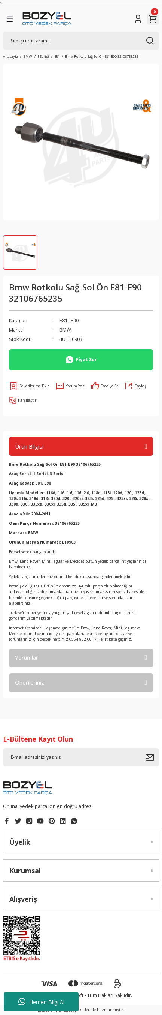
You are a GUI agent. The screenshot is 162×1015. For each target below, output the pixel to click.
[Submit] (152, 757)
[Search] (81, 41)
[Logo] (46, 19)
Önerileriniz (29, 682)
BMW (65, 329)
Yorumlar (26, 657)
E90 (75, 320)
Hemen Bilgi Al (41, 1002)
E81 (63, 320)
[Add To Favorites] (29, 385)
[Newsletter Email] (81, 757)
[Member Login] (138, 19)
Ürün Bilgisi (29, 446)
